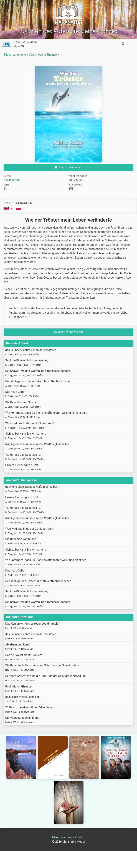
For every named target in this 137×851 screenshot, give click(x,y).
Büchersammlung (15, 54)
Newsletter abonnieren (68, 332)
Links (69, 837)
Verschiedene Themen (43, 54)
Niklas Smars (12, 180)
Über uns (58, 837)
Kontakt (80, 837)
